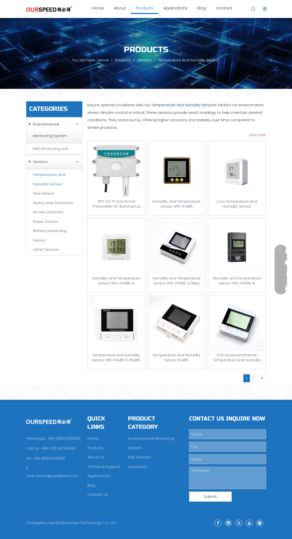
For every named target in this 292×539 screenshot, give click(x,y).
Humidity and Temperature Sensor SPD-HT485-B (237, 281)
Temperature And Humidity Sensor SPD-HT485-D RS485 (116, 358)
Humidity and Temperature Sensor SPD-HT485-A (116, 281)
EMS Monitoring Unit (50, 148)
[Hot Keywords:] (253, 9)
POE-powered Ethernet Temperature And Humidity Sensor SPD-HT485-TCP (237, 358)
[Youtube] (249, 523)
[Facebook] (217, 523)
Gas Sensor (43, 193)
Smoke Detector (48, 212)
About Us (95, 457)
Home (93, 438)
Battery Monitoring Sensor (50, 235)
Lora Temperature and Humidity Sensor (237, 204)
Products (95, 447)
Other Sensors (46, 249)
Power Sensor (45, 221)
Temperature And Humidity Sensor (49, 179)
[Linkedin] (228, 523)
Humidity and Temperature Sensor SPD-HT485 (176, 204)
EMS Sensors (139, 457)
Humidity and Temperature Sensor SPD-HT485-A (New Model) (176, 281)
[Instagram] (259, 523)
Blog (91, 485)
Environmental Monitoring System (50, 130)
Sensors (40, 161)
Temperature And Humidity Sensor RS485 (176, 358)
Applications (98, 475)
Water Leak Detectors (53, 202)
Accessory (137, 466)
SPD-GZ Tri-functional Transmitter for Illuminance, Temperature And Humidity (116, 204)
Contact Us (97, 494)
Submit (210, 496)
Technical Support (103, 466)
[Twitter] (238, 523)
